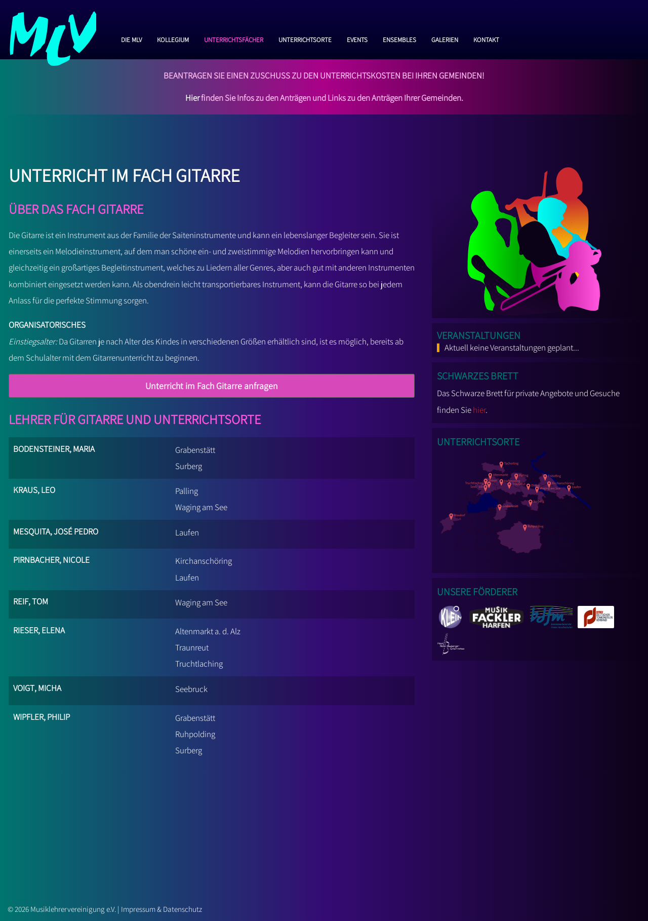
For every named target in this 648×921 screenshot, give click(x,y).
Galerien (444, 38)
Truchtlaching (199, 663)
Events (357, 38)
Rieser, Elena (39, 629)
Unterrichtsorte (305, 38)
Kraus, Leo (34, 488)
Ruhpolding (195, 734)
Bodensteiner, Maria (54, 447)
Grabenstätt (195, 449)
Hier (192, 97)
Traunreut (192, 647)
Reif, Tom (30, 600)
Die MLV (131, 38)
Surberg (188, 466)
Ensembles (399, 38)
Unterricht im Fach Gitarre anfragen (211, 386)
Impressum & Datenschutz (161, 909)
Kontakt (486, 38)
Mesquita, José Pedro (55, 530)
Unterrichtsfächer (233, 38)
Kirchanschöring (203, 560)
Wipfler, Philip (41, 715)
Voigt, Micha (37, 687)
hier (479, 409)
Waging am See (201, 507)
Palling (186, 490)
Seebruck (191, 689)
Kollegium (173, 38)
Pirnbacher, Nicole (51, 558)
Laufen (187, 532)
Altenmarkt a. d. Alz (207, 631)
